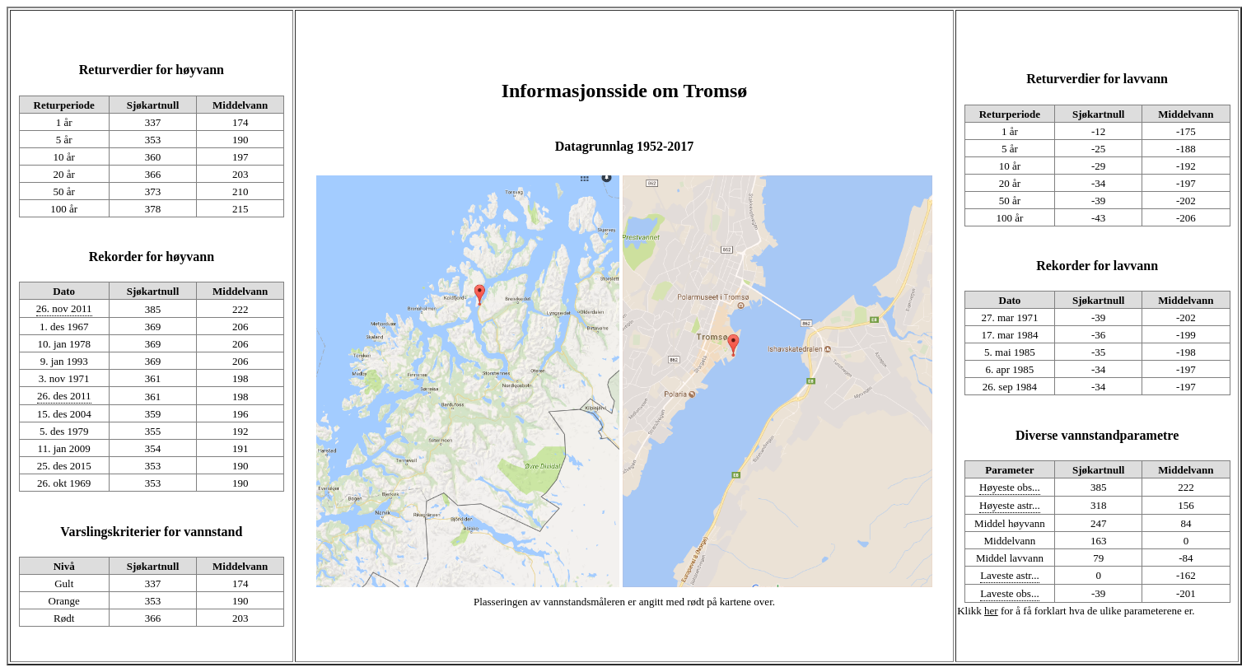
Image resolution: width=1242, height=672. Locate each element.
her (991, 610)
